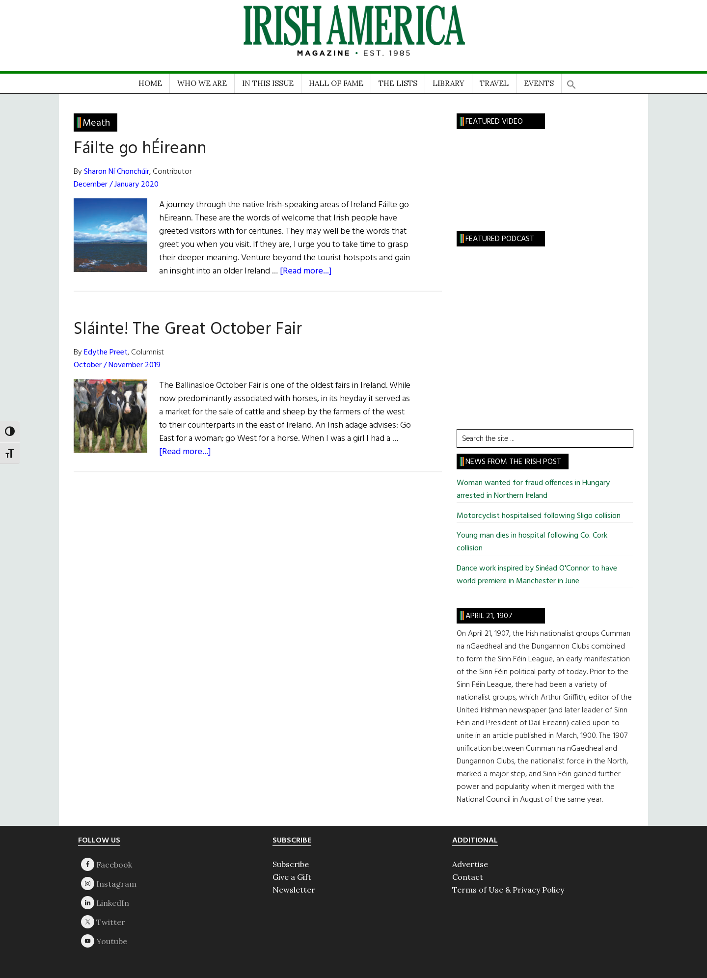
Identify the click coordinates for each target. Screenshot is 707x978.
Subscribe (290, 864)
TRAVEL (494, 83)
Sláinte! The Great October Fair (188, 329)
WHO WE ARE (202, 83)
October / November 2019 (117, 365)
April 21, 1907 (489, 616)
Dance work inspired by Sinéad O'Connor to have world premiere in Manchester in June (537, 575)
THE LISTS (398, 83)
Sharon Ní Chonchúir (116, 171)
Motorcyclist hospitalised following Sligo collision (539, 516)
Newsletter (293, 890)
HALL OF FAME (336, 83)
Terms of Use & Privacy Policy (508, 890)
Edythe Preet (106, 352)
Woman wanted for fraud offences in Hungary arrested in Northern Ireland (533, 489)
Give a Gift (291, 877)
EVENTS (539, 83)
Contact (467, 877)
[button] (571, 81)
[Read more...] (306, 271)
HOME (150, 83)
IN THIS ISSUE (268, 83)
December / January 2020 (116, 184)
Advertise (470, 864)
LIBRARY (448, 83)
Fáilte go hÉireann (140, 149)
